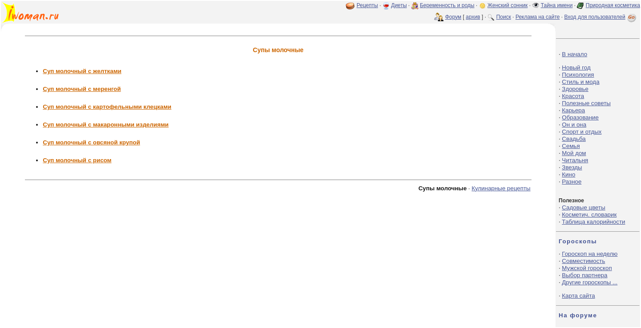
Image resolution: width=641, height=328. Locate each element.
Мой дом (574, 153)
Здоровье (575, 89)
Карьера (573, 110)
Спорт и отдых (581, 131)
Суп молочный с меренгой (82, 89)
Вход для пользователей (601, 17)
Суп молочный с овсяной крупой (91, 142)
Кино (568, 174)
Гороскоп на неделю (589, 253)
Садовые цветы (583, 207)
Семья (571, 146)
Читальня (575, 160)
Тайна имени (557, 5)
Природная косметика (613, 5)
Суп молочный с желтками (82, 71)
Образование (580, 117)
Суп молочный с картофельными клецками (107, 106)
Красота (573, 96)
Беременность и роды (447, 5)
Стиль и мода (580, 81)
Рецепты (367, 5)
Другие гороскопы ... (589, 282)
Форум (453, 17)
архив (473, 17)
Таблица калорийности (593, 221)
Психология (578, 74)
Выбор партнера (584, 275)
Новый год (576, 67)
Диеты (399, 5)
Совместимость (583, 261)
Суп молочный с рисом (77, 160)
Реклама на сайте (537, 17)
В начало (574, 54)
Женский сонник (507, 5)
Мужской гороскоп (587, 268)
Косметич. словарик (589, 214)
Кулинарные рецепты (500, 188)
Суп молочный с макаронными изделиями (105, 124)
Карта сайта (578, 295)
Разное (571, 181)
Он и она (574, 124)
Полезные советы (586, 103)
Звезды (572, 167)
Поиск (503, 17)
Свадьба (573, 138)
